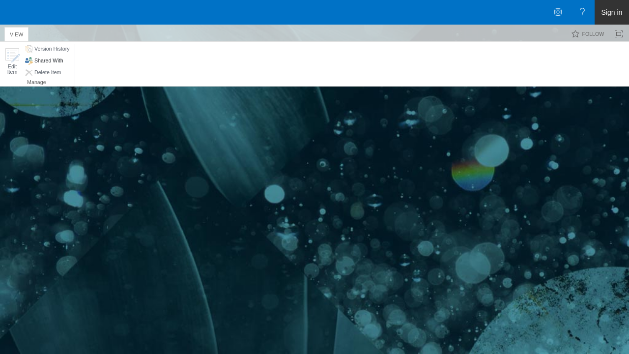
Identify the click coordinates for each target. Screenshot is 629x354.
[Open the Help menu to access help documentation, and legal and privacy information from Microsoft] (582, 12)
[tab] (16, 33)
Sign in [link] (612, 12)
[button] (12, 61)
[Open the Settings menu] (557, 12)
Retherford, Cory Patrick (230, 121)
